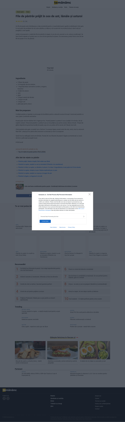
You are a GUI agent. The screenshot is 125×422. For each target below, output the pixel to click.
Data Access (62, 227)
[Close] (90, 194)
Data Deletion (53, 227)
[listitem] (62, 216)
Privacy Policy (71, 227)
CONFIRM (47, 221)
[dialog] (62, 211)
